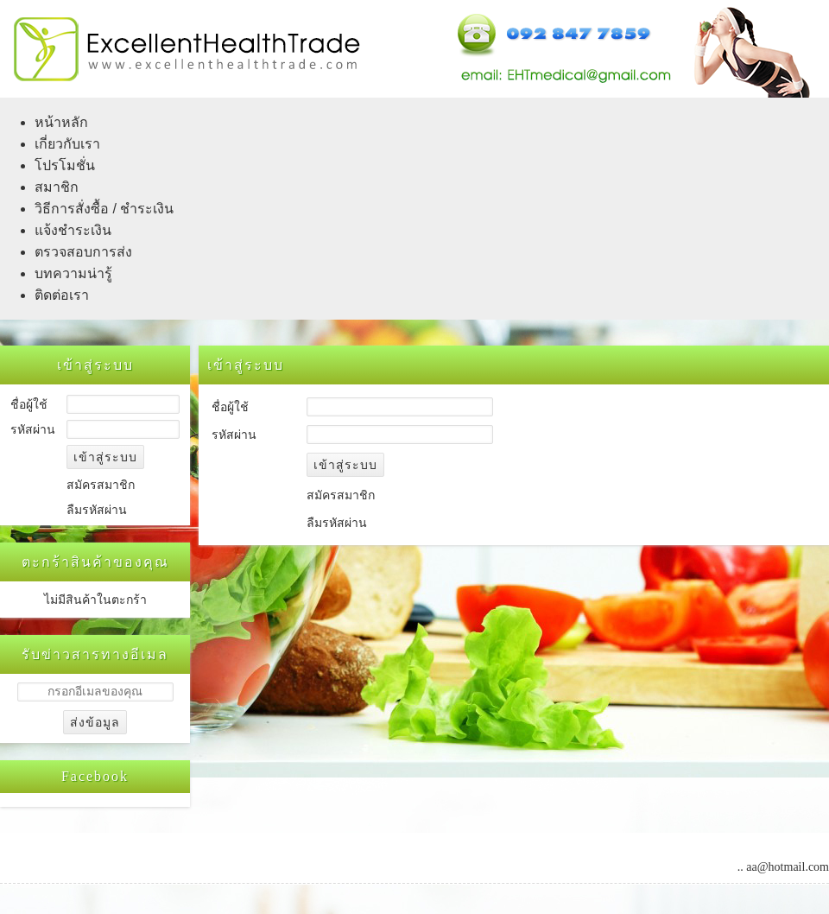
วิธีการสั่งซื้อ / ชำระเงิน (104, 208)
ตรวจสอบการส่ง (83, 251)
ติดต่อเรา (62, 295)
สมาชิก (57, 187)
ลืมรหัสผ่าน (96, 510)
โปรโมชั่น (65, 165)
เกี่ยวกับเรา (67, 143)
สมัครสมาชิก (100, 485)
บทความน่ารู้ (73, 273)
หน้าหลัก (61, 122)
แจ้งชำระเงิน (73, 230)
